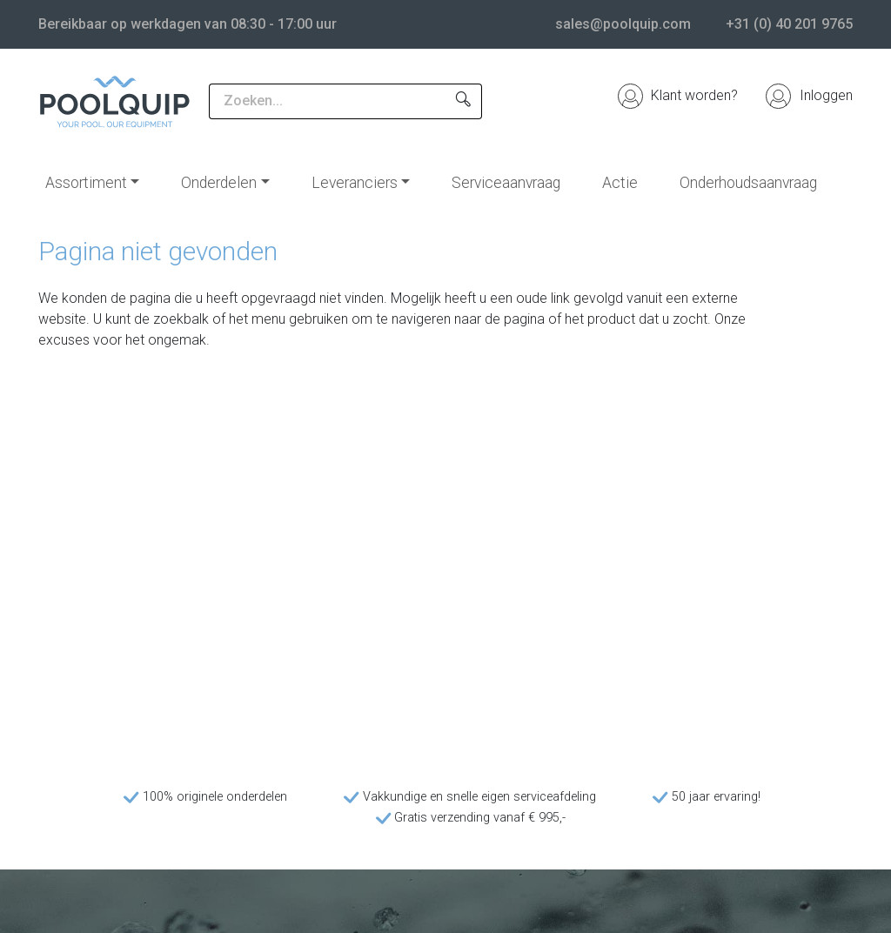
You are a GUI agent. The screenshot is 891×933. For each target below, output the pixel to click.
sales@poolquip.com (623, 24)
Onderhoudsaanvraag (748, 182)
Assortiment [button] (86, 182)
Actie (620, 182)
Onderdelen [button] (219, 182)
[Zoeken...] (327, 101)
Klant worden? (678, 95)
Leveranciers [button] (355, 182)
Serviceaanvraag (506, 182)
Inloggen (809, 95)
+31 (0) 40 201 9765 (789, 24)
